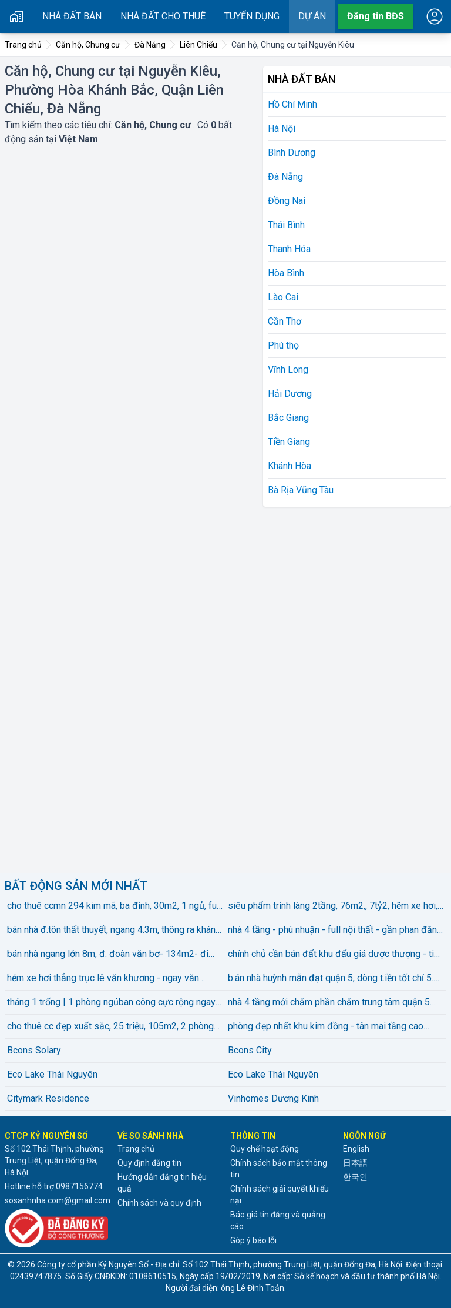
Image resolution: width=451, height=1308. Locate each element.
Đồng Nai (286, 200)
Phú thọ (283, 345)
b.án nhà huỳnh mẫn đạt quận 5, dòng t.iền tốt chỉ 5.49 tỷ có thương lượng (336, 978)
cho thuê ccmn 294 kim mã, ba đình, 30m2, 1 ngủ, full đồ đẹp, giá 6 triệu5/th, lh (114, 906)
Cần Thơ (284, 321)
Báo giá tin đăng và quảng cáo (277, 1220)
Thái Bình (286, 224)
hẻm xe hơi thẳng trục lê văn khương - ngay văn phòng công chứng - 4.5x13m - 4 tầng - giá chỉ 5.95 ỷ (114, 978)
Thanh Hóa (289, 249)
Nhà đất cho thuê (163, 16)
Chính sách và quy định (159, 1202)
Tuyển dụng (252, 16)
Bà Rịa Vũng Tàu (301, 490)
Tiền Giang (289, 441)
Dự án (312, 16)
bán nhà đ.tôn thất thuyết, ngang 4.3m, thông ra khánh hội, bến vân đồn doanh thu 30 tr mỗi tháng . (113, 930)
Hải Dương (290, 393)
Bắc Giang (288, 417)
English (356, 1148)
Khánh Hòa (289, 465)
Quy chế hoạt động (264, 1148)
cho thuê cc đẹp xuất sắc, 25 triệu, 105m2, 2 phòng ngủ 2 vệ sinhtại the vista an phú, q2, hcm (110, 1027)
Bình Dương (291, 152)
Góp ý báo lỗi (253, 1240)
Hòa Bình (286, 273)
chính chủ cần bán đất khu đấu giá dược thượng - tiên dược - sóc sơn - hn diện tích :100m (336, 954)
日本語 (355, 1163)
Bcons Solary (34, 1050)
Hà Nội (281, 128)
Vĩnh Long (288, 369)
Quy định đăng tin (149, 1163)
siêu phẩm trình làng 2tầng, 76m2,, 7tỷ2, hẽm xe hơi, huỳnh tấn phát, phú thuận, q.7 (332, 906)
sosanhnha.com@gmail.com (57, 1200)
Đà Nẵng (285, 176)
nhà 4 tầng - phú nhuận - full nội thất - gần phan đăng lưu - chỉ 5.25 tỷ (335, 930)
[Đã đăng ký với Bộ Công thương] (56, 1228)
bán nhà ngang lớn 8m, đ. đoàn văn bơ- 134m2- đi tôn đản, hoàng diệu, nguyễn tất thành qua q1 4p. (107, 954)
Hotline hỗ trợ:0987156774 (54, 1186)
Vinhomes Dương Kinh (273, 1098)
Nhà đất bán (72, 16)
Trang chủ (135, 1148)
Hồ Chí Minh (292, 104)
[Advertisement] (351, 687)
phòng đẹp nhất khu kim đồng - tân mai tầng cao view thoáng (325, 1027)
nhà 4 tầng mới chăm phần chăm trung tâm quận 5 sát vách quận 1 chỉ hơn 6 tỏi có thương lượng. (329, 1002)
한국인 (355, 1177)
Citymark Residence (48, 1098)
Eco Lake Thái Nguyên (52, 1074)
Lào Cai (283, 297)
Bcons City (250, 1050)
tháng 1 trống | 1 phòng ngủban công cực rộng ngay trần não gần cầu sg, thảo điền (111, 1002)
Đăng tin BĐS (375, 16)
